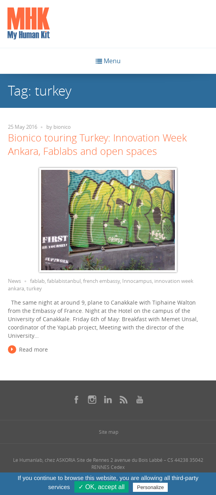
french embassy (101, 281)
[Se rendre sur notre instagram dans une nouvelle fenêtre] (92, 399)
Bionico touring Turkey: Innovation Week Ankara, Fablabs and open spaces (97, 144)
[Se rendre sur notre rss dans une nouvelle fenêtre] (123, 399)
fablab (37, 281)
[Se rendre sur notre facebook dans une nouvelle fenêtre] (76, 399)
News (14, 281)
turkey (34, 288)
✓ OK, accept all (101, 487)
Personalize (150, 487)
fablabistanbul (64, 281)
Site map (108, 432)
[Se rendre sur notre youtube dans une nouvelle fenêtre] (139, 399)
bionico (62, 127)
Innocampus (137, 281)
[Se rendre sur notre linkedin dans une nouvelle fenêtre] (108, 399)
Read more (33, 349)
